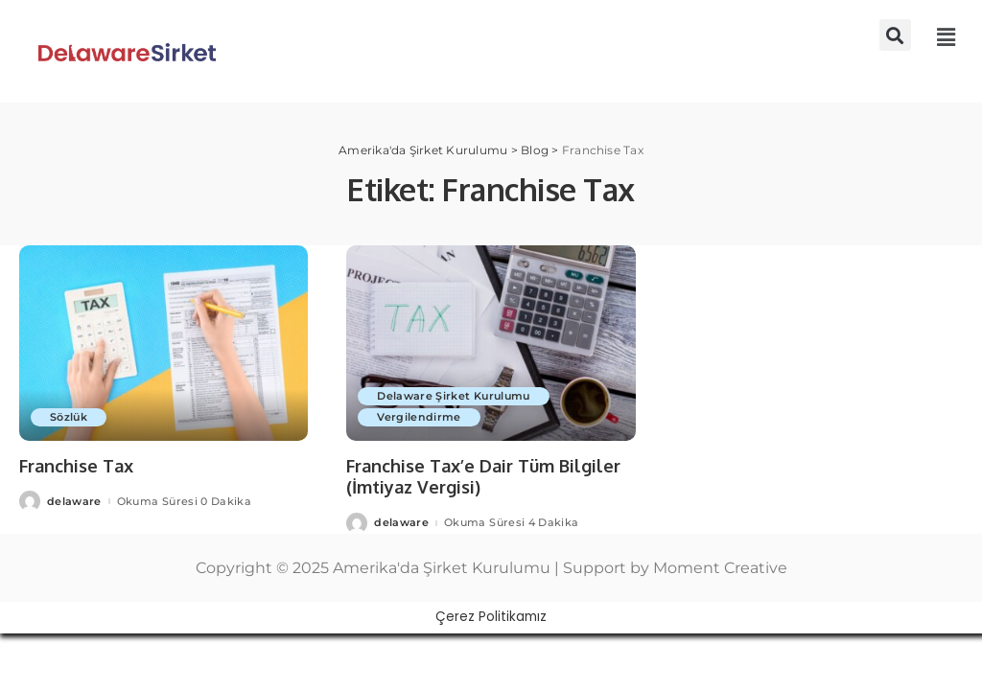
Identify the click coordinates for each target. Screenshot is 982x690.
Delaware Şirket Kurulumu (453, 395)
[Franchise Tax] (163, 343)
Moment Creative (720, 568)
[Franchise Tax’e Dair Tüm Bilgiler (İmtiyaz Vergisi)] (490, 343)
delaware (74, 501)
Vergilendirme (418, 417)
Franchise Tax (76, 465)
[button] (895, 35)
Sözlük (68, 417)
